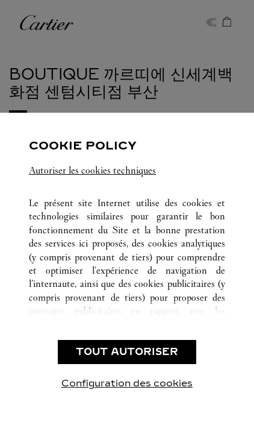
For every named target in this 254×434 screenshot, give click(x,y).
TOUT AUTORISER (127, 351)
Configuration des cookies (127, 383)
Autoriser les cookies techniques (92, 170)
